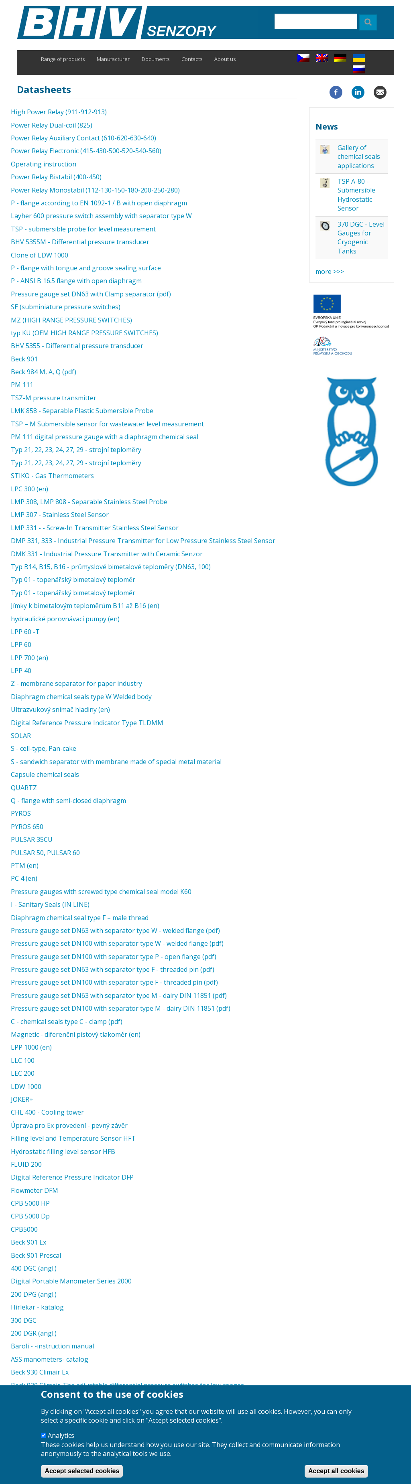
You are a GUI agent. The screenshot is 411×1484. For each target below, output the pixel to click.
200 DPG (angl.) (34, 1294)
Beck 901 (24, 359)
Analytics (61, 1440)
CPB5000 (24, 1229)
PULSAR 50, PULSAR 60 (45, 852)
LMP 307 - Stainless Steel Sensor (60, 514)
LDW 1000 (26, 1086)
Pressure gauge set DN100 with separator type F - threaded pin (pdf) (114, 982)
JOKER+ (22, 1099)
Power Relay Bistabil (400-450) (56, 176)
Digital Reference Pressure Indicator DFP (72, 1177)
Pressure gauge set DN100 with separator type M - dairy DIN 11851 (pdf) (120, 1008)
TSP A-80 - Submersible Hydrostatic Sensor (356, 195)
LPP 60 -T (25, 631)
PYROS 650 (27, 826)
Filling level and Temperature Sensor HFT (73, 1138)
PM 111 (22, 384)
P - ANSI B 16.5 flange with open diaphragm (76, 280)
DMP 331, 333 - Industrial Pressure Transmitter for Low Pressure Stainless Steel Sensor (143, 540)
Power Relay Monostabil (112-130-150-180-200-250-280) (95, 190)
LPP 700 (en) (29, 657)
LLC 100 (23, 1060)
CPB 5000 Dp (30, 1216)
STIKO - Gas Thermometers (52, 475)
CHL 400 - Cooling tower (47, 1112)
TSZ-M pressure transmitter (53, 397)
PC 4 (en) (24, 878)
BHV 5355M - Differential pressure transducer (80, 241)
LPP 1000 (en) (31, 1047)
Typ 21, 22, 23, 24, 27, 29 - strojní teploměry (76, 449)
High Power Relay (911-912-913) (59, 111)
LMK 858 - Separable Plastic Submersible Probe (82, 410)
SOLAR (21, 735)
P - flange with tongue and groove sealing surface (86, 268)
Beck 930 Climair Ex (40, 1372)
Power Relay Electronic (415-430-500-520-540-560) (86, 150)
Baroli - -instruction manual (52, 1346)
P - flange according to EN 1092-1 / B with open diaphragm (99, 203)
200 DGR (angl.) (34, 1333)
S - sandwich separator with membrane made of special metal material (116, 761)
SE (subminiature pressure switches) (65, 306)
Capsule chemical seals (45, 774)
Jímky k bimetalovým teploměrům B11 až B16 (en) (85, 605)
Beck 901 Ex (28, 1242)
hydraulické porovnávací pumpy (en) (65, 618)
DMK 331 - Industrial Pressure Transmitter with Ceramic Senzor (107, 553)
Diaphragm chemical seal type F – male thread (80, 917)
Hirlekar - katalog (37, 1307)
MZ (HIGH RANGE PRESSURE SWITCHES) (71, 320)
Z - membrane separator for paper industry (76, 683)
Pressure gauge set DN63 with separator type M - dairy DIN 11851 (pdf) (119, 995)
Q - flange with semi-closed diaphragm (68, 800)
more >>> (329, 271)
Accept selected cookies (82, 1475)
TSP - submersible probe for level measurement (83, 229)
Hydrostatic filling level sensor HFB (63, 1151)
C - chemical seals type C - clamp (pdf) (66, 1021)
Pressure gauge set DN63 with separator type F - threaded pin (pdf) (112, 969)
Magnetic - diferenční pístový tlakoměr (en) (75, 1034)
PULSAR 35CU (32, 839)
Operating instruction (43, 164)
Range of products (63, 59)
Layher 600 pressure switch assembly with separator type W (101, 215)
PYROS (21, 813)
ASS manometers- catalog (49, 1359)
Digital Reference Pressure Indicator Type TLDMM (87, 722)
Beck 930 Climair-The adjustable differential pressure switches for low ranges (127, 1385)
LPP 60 (21, 644)
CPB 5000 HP (30, 1203)
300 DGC (24, 1320)
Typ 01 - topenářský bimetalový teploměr (73, 579)
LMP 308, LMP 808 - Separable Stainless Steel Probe (89, 501)
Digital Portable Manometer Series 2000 (71, 1281)
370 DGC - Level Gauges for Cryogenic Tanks (361, 237)
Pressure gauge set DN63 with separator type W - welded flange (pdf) (115, 930)
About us (225, 59)
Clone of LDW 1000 (39, 255)
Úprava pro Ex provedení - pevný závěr (69, 1125)
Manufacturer (113, 59)
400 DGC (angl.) (34, 1268)
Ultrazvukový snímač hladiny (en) (60, 709)
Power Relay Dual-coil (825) (51, 125)
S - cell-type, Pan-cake (43, 748)
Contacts (191, 59)
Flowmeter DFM (34, 1190)
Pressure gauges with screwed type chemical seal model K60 (101, 891)
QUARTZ (24, 787)
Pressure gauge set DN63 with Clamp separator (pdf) (91, 294)
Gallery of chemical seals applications (359, 156)
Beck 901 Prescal (36, 1255)
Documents (155, 59)
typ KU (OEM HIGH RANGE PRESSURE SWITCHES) (84, 332)
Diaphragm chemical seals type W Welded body (81, 696)
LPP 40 (21, 670)
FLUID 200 (26, 1164)
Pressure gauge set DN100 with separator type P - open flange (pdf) (113, 956)
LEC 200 (23, 1073)
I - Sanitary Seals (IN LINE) (50, 904)
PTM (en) (25, 865)
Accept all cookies (336, 1475)
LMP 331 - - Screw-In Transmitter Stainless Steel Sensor (95, 527)
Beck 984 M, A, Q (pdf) (43, 371)
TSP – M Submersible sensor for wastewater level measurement (107, 424)
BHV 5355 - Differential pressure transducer (77, 345)
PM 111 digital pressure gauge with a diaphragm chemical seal (104, 436)
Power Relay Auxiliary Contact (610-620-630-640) (83, 138)
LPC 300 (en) (29, 489)
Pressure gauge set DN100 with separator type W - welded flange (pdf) (117, 943)
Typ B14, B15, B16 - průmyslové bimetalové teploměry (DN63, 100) (111, 566)
